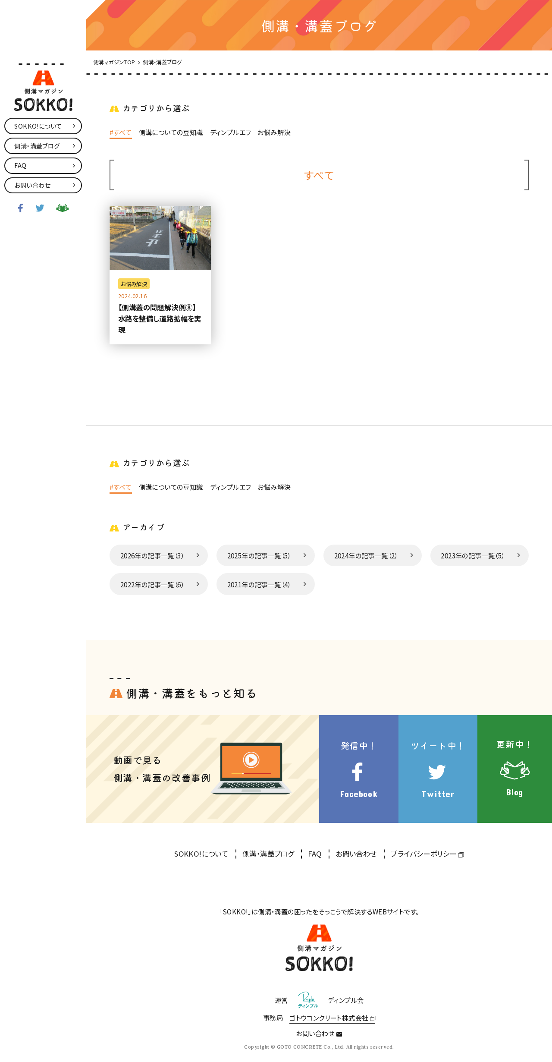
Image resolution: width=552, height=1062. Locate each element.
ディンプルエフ (230, 132)
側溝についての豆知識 (171, 132)
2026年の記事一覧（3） (152, 555)
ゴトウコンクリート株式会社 (328, 1017)
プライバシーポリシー (423, 853)
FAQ (314, 853)
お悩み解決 (273, 132)
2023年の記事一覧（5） (473, 555)
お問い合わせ (356, 853)
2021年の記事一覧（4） (259, 584)
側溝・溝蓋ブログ (268, 853)
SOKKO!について (201, 853)
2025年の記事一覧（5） (259, 555)
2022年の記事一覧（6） (152, 584)
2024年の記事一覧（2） (366, 555)
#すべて (121, 132)
